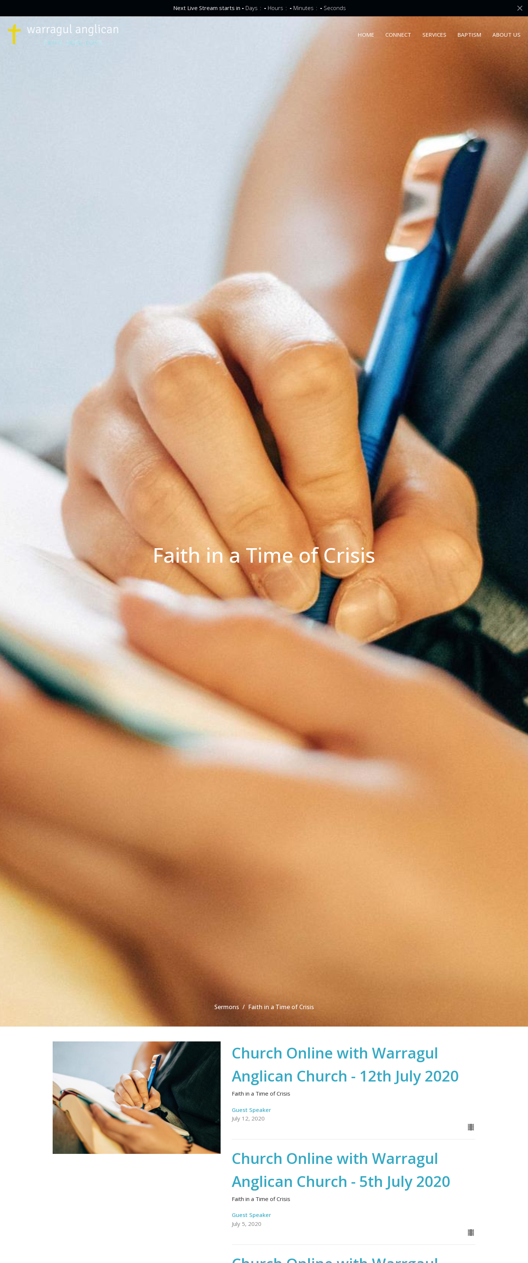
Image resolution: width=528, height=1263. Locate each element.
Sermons (226, 1007)
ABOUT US (506, 34)
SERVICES (434, 34)
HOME (366, 34)
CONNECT (398, 34)
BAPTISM (469, 34)
